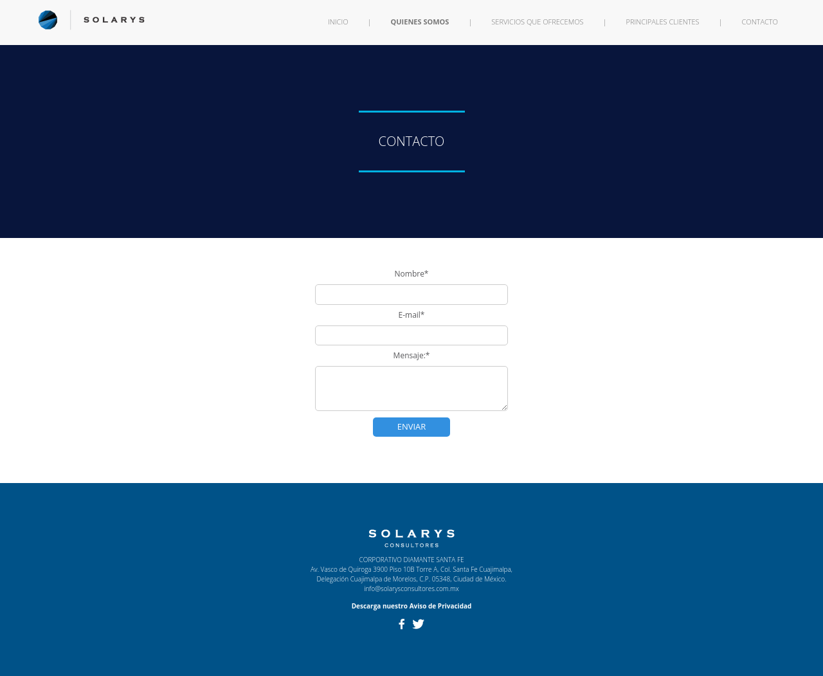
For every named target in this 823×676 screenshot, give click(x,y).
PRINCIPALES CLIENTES (663, 21)
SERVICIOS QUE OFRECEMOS (537, 21)
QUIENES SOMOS (420, 21)
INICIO (338, 21)
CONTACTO (759, 21)
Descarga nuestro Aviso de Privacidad (412, 605)
